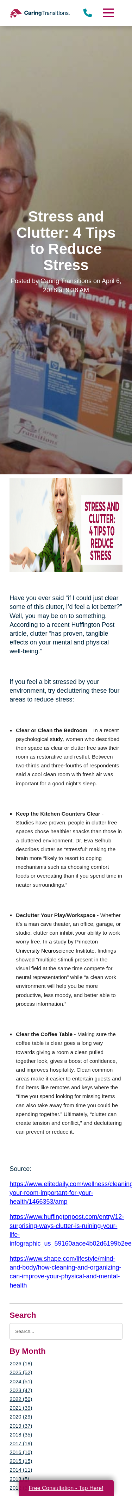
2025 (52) (21, 1372)
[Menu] (107, 13)
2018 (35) (21, 1435)
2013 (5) (19, 1479)
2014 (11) (21, 1470)
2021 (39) (21, 1408)
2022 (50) (21, 1399)
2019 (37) (21, 1426)
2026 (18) (21, 1363)
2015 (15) (21, 1461)
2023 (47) (21, 1390)
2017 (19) (21, 1443)
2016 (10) (21, 1452)
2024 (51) (21, 1381)
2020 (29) (21, 1417)
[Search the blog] (66, 1331)
